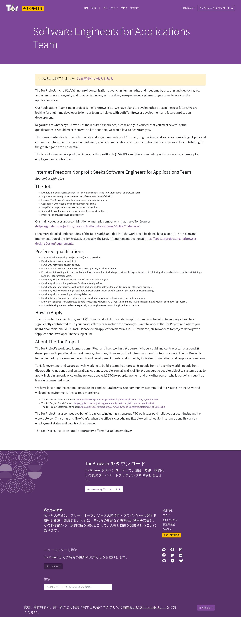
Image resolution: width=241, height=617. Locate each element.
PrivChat (167, 529)
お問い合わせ (170, 519)
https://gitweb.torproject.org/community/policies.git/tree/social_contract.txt (114, 403)
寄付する (135, 8)
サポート (96, 8)
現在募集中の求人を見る (95, 79)
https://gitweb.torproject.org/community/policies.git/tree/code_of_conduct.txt (117, 399)
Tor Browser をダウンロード (216, 8)
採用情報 (168, 510)
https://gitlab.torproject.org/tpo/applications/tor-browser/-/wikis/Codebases (87, 226)
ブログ (124, 8)
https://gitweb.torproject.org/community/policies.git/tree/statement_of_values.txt (122, 406)
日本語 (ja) (187, 8)
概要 (86, 8)
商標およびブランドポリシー (144, 607)
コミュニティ (110, 8)
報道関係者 (169, 524)
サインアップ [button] (53, 566)
